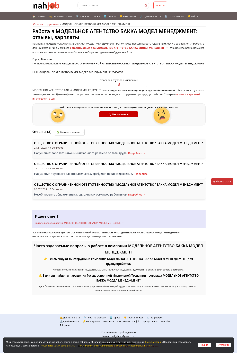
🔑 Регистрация (91, 321)
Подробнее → (136, 153)
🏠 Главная (39, 16)
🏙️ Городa (115, 317)
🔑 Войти (192, 16)
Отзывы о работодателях (122, 332)
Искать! (160, 5)
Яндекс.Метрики (153, 341)
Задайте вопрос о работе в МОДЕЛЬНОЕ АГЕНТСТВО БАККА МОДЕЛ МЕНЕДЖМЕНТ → (80, 222)
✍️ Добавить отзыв (60, 16)
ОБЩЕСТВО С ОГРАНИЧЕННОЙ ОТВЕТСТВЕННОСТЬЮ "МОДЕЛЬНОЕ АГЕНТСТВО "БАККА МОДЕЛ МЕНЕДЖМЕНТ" (119, 143)
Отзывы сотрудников (46, 24)
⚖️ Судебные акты (150, 16)
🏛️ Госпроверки (174, 16)
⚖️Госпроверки (155, 317)
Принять (204, 345)
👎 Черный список (133, 317)
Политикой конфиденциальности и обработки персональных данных (115, 345)
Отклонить (223, 345)
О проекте (108, 321)
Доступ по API (150, 321)
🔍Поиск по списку (88, 16)
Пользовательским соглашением (57, 345)
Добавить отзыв (119, 114)
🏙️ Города (110, 16)
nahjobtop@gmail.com (123, 336)
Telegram (65, 325)
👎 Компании (127, 16)
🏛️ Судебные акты (70, 321)
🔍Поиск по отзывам (95, 317)
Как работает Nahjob (128, 321)
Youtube (165, 321)
